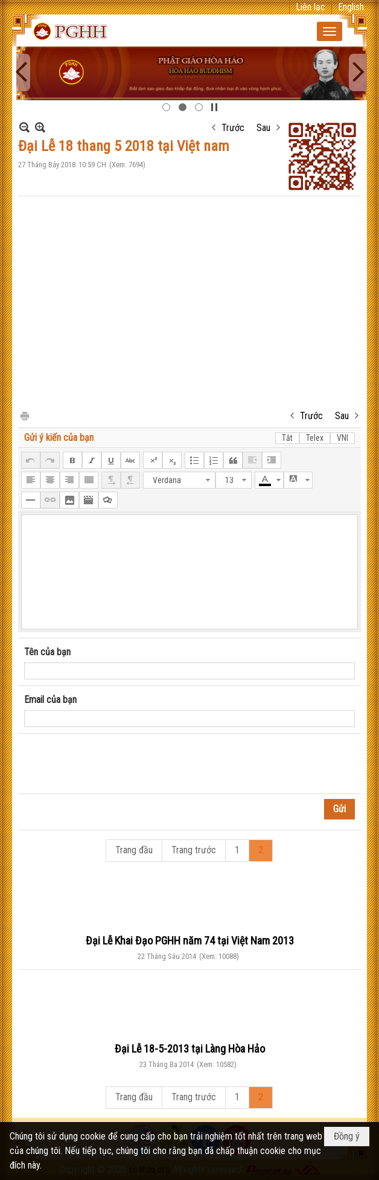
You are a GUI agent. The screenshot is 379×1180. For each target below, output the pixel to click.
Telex (314, 438)
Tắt (287, 438)
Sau (263, 127)
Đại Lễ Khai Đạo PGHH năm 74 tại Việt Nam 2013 (190, 940)
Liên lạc (310, 7)
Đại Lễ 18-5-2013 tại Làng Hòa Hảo (190, 1048)
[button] (329, 31)
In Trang (24, 415)
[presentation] (116, 763)
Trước (232, 127)
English (351, 7)
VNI (342, 438)
